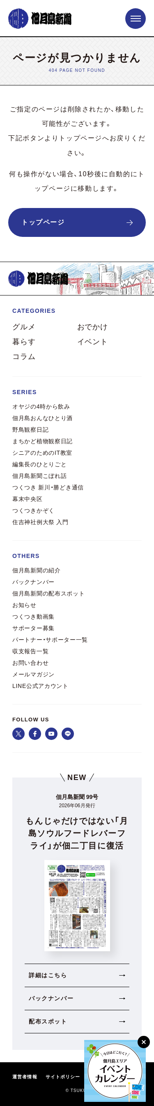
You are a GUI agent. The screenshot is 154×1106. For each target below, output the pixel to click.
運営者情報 (24, 1077)
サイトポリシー (63, 1077)
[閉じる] (144, 1042)
